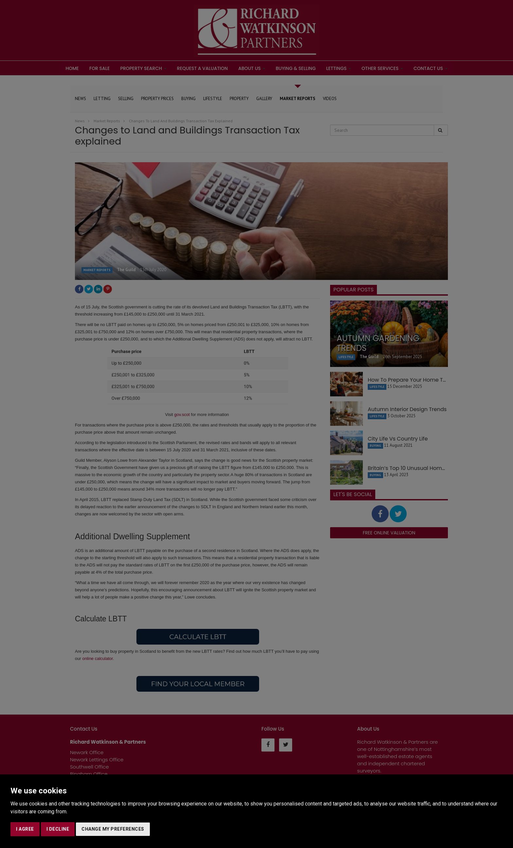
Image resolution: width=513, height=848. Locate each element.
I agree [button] (25, 829)
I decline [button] (57, 829)
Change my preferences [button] (112, 829)
